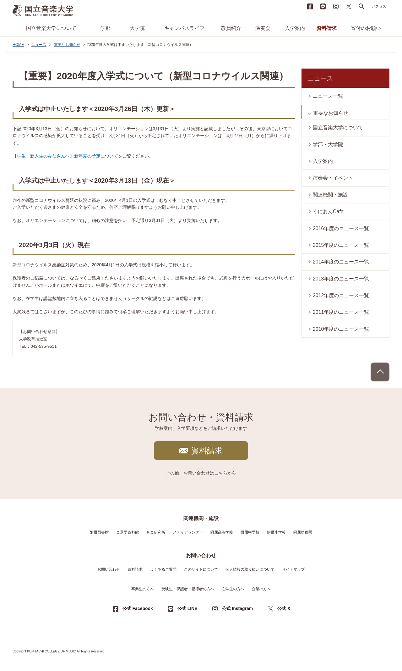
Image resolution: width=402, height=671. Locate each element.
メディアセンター (188, 532)
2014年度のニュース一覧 (341, 261)
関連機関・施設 (330, 194)
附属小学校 (276, 532)
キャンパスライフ (184, 28)
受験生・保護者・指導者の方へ (187, 589)
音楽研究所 (155, 532)
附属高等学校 (221, 532)
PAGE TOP (380, 372)
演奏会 (262, 28)
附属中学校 (250, 532)
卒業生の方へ (142, 589)
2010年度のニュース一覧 (341, 329)
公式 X (283, 608)
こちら (220, 472)
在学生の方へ (233, 589)
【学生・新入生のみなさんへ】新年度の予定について (65, 155)
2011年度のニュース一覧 (341, 312)
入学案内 (295, 28)
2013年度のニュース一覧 (341, 278)
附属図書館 (99, 532)
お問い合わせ (108, 569)
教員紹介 (231, 28)
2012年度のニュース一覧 (341, 295)
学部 (105, 28)
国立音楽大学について (51, 28)
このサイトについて (201, 569)
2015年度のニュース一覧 (341, 245)
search (361, 6)
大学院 (137, 28)
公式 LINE (187, 608)
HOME (18, 44)
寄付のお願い (366, 28)
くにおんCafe (328, 211)
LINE (323, 6)
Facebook (310, 6)
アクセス (378, 6)
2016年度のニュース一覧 (341, 228)
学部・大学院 (328, 144)
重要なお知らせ (67, 44)
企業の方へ (261, 589)
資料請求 (327, 28)
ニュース (38, 44)
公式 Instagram (237, 608)
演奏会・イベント (333, 177)
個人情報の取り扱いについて (249, 569)
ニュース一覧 (328, 96)
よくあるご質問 (163, 569)
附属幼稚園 (302, 532)
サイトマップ (293, 569)
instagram (335, 6)
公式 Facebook (137, 608)
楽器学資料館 (127, 532)
